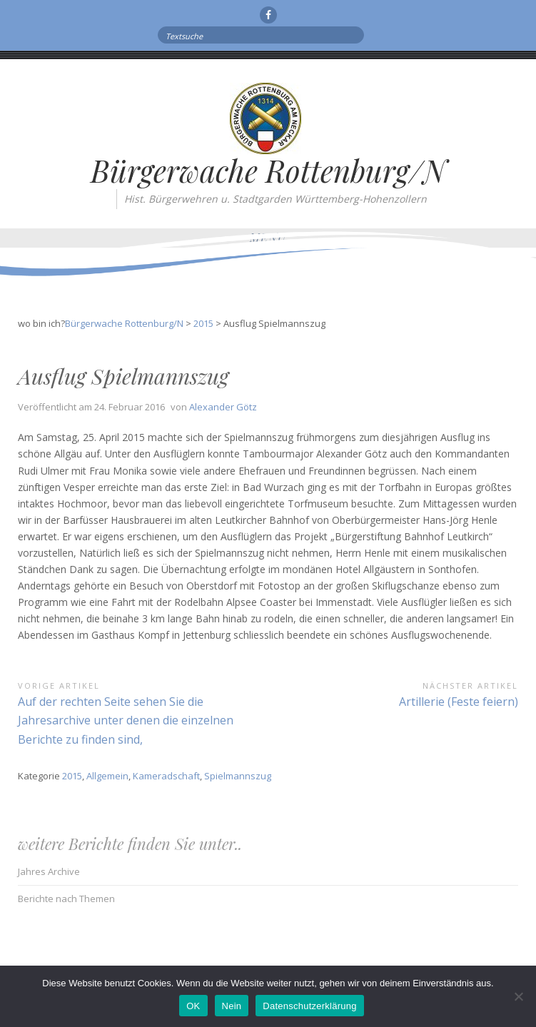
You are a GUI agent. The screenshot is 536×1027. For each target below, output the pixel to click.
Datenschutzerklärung (309, 1006)
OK (193, 1006)
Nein (232, 1006)
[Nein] (518, 996)
